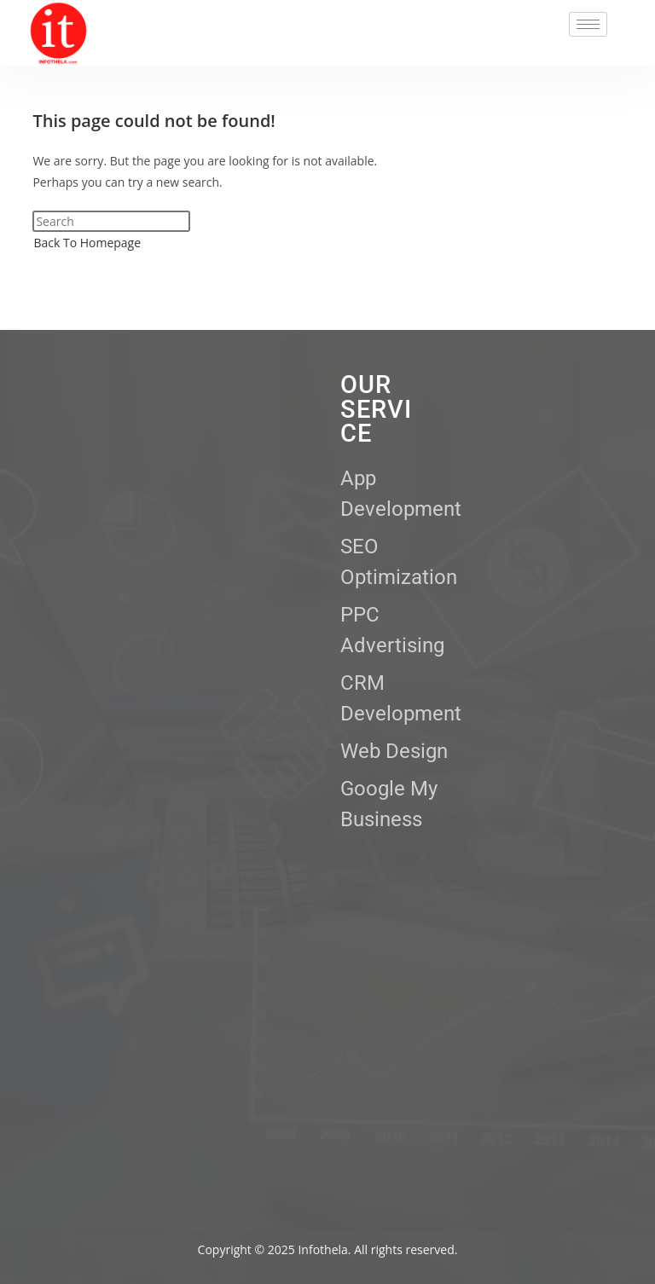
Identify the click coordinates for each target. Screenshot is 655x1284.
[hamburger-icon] (588, 24)
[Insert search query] (111, 221)
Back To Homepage (87, 242)
